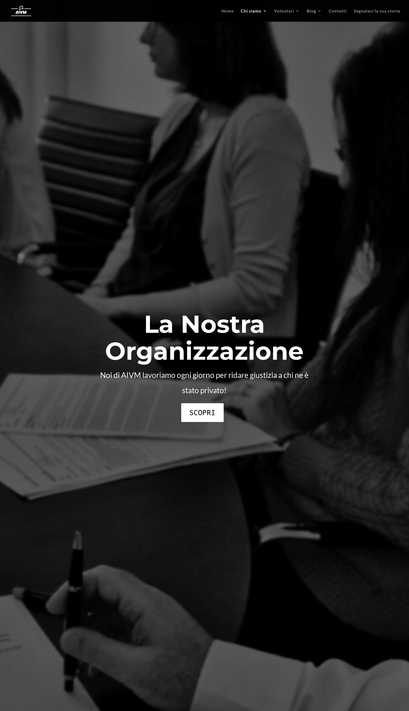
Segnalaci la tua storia (377, 11)
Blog (311, 11)
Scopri (202, 412)
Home (228, 11)
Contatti (338, 11)
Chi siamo (251, 11)
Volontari (284, 11)
